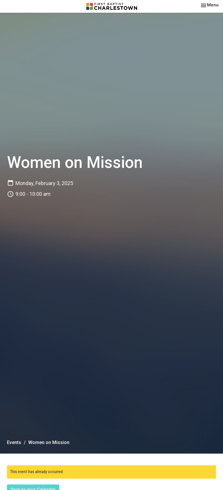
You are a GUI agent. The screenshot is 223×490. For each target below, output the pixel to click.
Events (14, 442)
